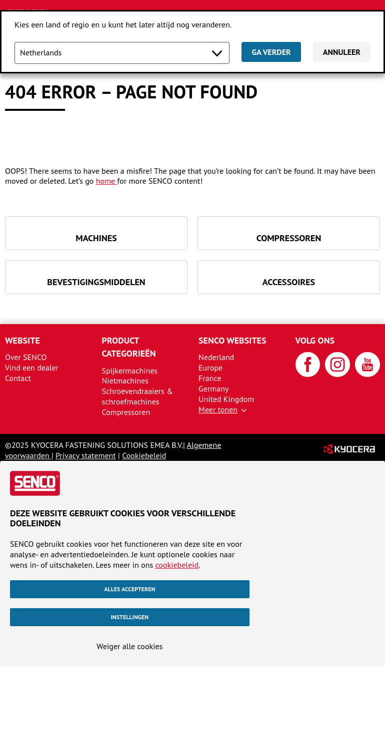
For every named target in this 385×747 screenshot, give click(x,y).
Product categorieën (129, 347)
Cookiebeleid (144, 455)
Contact (18, 378)
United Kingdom (226, 399)
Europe (210, 368)
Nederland (216, 357)
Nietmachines (125, 380)
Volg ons (315, 340)
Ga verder (271, 52)
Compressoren (126, 412)
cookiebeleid (176, 565)
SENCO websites (232, 340)
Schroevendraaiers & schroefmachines (137, 396)
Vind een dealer (31, 368)
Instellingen (129, 617)
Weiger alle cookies (129, 646)
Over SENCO (26, 357)
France (209, 378)
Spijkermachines (130, 370)
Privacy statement (86, 455)
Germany (213, 388)
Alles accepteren (129, 589)
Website (22, 340)
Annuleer (341, 52)
